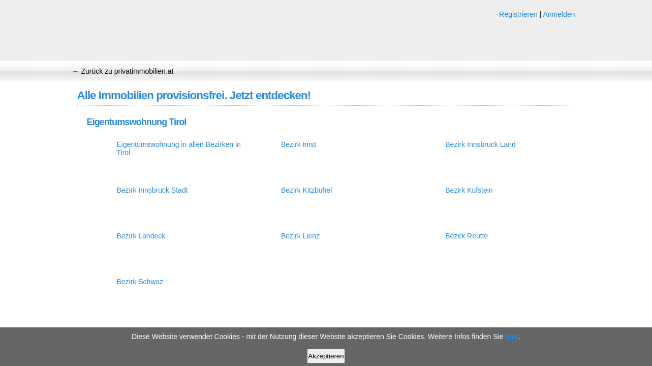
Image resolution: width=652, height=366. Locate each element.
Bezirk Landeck (141, 236)
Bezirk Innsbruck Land (480, 144)
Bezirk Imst (298, 144)
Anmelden (559, 14)
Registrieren (518, 14)
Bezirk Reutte (466, 236)
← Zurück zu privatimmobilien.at (123, 71)
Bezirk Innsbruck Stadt (152, 190)
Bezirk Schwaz (140, 282)
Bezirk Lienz (300, 236)
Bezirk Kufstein (468, 190)
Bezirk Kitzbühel (306, 190)
